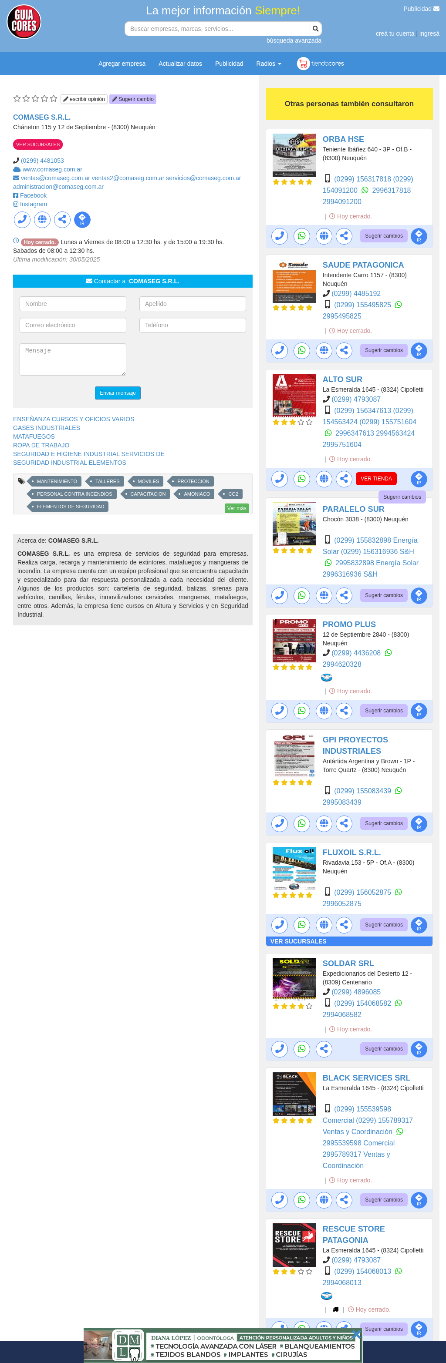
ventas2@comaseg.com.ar (129, 178)
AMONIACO (197, 494)
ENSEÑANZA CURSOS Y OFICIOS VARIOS (74, 419)
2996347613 (355, 433)
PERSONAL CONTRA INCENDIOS (74, 494)
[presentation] (205, 360)
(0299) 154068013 (363, 1271)
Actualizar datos (180, 63)
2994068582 (342, 1014)
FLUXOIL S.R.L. (352, 852)
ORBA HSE (343, 139)
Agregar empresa (121, 63)
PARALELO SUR (354, 509)
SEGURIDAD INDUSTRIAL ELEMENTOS (69, 462)
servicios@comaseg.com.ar (203, 178)
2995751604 (342, 444)
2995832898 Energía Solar (377, 563)
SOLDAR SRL (348, 963)
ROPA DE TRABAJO (41, 445)
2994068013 (342, 1282)
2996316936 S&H (350, 574)
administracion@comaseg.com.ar (58, 186)
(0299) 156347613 (363, 410)
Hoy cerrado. (350, 216)
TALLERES (107, 481)
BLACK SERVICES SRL (367, 1078)
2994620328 (342, 664)
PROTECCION (193, 481)
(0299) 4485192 (356, 293)
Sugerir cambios (384, 236)
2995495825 (342, 316)
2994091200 (342, 201)
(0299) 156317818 (363, 179)
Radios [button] (269, 63)
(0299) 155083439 (363, 791)
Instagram (33, 204)
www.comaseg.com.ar (52, 169)
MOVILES (148, 481)
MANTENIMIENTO (57, 481)
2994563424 (395, 433)
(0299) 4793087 (356, 399)
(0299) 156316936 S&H (377, 551)
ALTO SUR (342, 379)
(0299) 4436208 (356, 653)
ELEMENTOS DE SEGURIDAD (70, 506)
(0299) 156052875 (363, 892)
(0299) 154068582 (363, 1003)
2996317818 (391, 190)
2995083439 (342, 802)
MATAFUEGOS (34, 436)
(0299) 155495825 (363, 305)
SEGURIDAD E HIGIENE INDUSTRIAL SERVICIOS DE (89, 453)
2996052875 (342, 903)
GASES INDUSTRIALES (46, 427)
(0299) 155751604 (387, 422)
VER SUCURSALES (38, 144)
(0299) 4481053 (42, 160)
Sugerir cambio (133, 99)
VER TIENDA (376, 479)
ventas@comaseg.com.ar (56, 178)
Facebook (33, 195)
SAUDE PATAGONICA (363, 265)
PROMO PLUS (349, 624)
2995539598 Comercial (359, 1143)
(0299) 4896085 (356, 992)
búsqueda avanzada (294, 40)
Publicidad (422, 8)
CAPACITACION (148, 494)
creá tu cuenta (395, 33)
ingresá (429, 33)
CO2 (233, 494)
